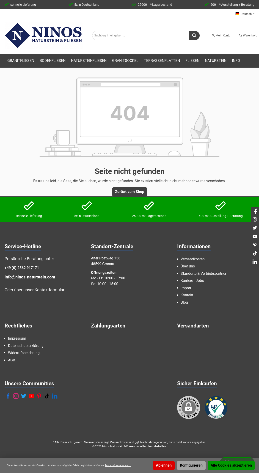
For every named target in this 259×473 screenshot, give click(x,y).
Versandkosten (193, 259)
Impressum (17, 338)
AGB (11, 360)
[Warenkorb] (246, 35)
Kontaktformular (49, 289)
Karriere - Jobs (192, 280)
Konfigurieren (191, 465)
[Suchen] (194, 35)
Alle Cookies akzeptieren (231, 465)
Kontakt (187, 295)
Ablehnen (164, 465)
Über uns (188, 266)
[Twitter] (23, 396)
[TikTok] (47, 396)
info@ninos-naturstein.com (30, 277)
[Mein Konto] (220, 35)
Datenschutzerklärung (26, 346)
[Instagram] (15, 396)
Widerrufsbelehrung (24, 353)
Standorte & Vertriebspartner (203, 273)
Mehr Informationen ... (118, 465)
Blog (184, 302)
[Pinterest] (39, 396)
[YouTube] (31, 396)
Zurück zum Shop (129, 192)
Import (186, 288)
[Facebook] (8, 396)
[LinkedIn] (54, 396)
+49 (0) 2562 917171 (22, 268)
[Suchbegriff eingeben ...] (140, 35)
